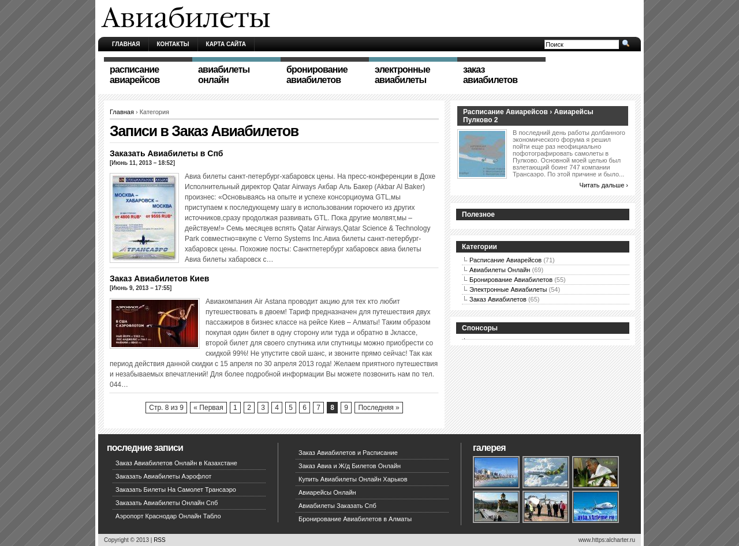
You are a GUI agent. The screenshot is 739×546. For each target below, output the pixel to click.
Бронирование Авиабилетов (511, 279)
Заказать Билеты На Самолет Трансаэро (175, 489)
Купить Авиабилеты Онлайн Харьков (353, 479)
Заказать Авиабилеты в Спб (166, 153)
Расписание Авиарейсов (505, 260)
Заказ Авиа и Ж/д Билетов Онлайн (349, 465)
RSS (160, 540)
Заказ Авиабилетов (498, 299)
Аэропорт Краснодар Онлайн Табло (168, 516)
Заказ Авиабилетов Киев (159, 278)
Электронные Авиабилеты (508, 289)
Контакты (173, 44)
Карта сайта (226, 44)
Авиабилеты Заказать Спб (337, 505)
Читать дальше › (604, 185)
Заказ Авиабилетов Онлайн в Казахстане (176, 463)
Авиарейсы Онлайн (327, 492)
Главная (126, 44)
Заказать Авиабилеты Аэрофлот (163, 476)
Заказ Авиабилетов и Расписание (348, 452)
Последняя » (378, 408)
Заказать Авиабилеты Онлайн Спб (166, 502)
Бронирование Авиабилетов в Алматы (355, 518)
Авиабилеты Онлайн (499, 269)
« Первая (208, 408)
